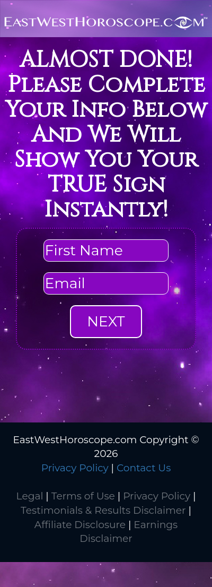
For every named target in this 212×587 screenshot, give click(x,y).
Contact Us (144, 468)
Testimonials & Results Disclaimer (103, 510)
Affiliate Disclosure (80, 525)
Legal (29, 496)
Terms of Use (83, 496)
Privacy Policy (75, 468)
